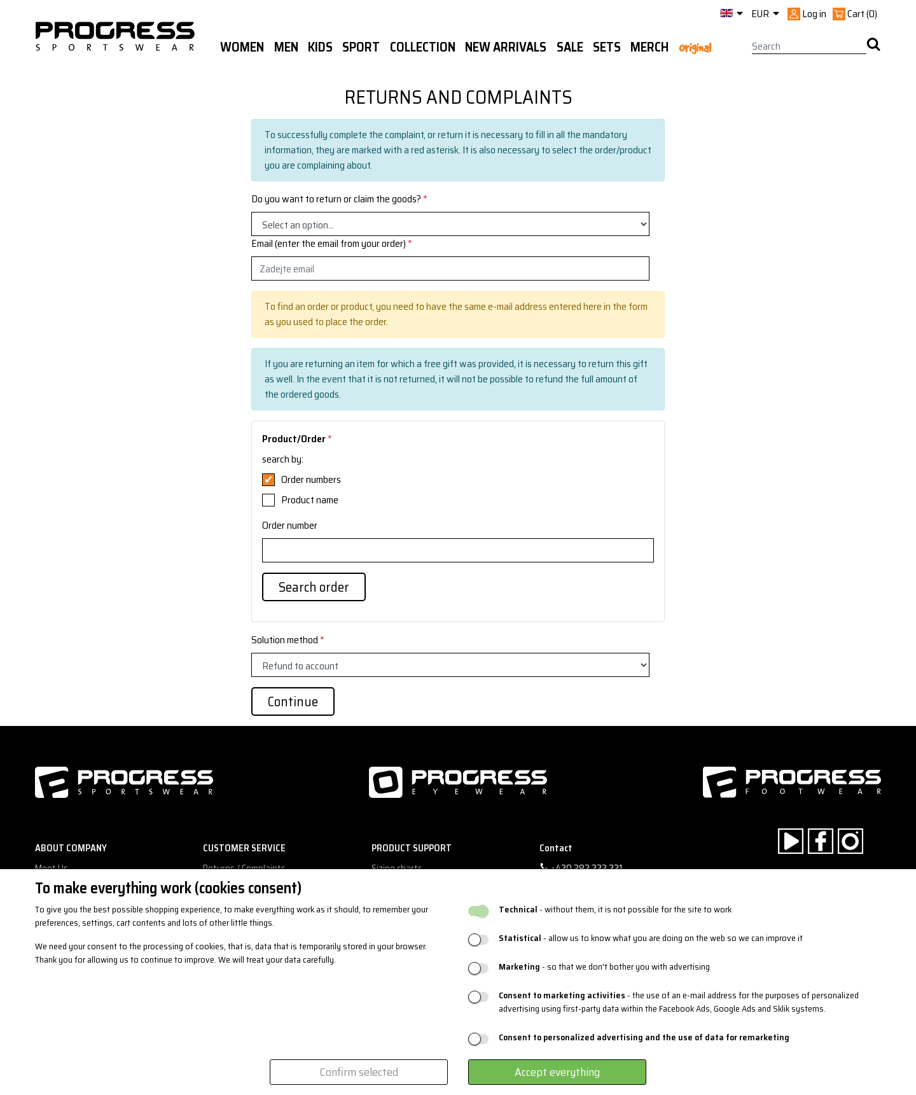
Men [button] (286, 47)
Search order (314, 586)
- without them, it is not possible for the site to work (615, 909)
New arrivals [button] (505, 47)
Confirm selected (359, 1072)
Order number (289, 525)
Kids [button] (320, 47)
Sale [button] (570, 47)
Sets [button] (607, 47)
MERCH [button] (649, 47)
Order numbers (311, 479)
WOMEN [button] (242, 47)
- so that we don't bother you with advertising (604, 966)
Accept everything (557, 1072)
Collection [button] (422, 47)
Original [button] (695, 48)
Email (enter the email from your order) (331, 243)
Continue (293, 701)
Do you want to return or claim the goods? (339, 199)
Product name (309, 500)
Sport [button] (361, 47)
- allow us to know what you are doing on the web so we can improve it (651, 938)
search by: (282, 459)
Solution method (287, 640)
